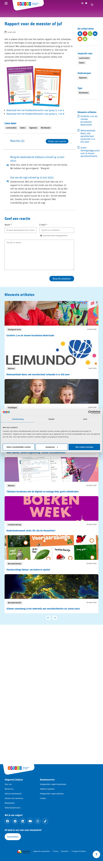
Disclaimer (65, 851)
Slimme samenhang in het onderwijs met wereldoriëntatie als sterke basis (43, 608)
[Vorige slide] (48, 618)
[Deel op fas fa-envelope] (80, 39)
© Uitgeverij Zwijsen (79, 851)
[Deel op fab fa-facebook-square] (80, 33)
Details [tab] (51, 419)
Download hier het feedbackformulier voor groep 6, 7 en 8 (35, 113)
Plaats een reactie (57, 141)
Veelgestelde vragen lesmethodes (53, 784)
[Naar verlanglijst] (86, 3)
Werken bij (9, 789)
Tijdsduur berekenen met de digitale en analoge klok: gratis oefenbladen (42, 491)
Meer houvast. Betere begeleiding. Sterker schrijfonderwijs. (36, 452)
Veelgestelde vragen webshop (51, 793)
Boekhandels (10, 803)
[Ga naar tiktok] (45, 821)
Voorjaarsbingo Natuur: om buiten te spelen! (28, 569)
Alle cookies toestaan (84, 447)
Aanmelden (12, 836)
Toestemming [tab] (18, 419)
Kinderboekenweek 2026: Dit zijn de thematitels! (30, 530)
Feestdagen (12, 407)
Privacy (55, 851)
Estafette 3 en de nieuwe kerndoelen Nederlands (89, 120)
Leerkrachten (11, 127)
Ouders (23, 127)
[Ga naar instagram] (37, 821)
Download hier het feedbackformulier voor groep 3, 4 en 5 (35, 110)
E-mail (43, 224)
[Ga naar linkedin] (22, 821)
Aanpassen (52, 447)
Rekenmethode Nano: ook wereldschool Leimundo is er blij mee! (88, 136)
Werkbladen (45, 127)
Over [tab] (85, 419)
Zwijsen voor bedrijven (14, 798)
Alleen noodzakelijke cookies (18, 447)
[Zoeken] (82, 3)
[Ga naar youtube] (30, 821)
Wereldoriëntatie (14, 563)
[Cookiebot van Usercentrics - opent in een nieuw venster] (90, 412)
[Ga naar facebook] (7, 821)
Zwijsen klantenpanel (13, 793)
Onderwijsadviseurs (13, 807)
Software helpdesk (47, 789)
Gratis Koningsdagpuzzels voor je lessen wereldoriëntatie (89, 151)
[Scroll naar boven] (96, 854)
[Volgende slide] (54, 618)
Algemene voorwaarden (41, 851)
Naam (8, 224)
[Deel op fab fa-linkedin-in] (95, 33)
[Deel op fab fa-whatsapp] (90, 33)
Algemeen (33, 127)
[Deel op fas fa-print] (85, 39)
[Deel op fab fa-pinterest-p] (85, 33)
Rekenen (11, 368)
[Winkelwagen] (93, 4)
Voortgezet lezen (14, 329)
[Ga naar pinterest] (15, 821)
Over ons (8, 784)
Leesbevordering (14, 524)
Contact (43, 798)
